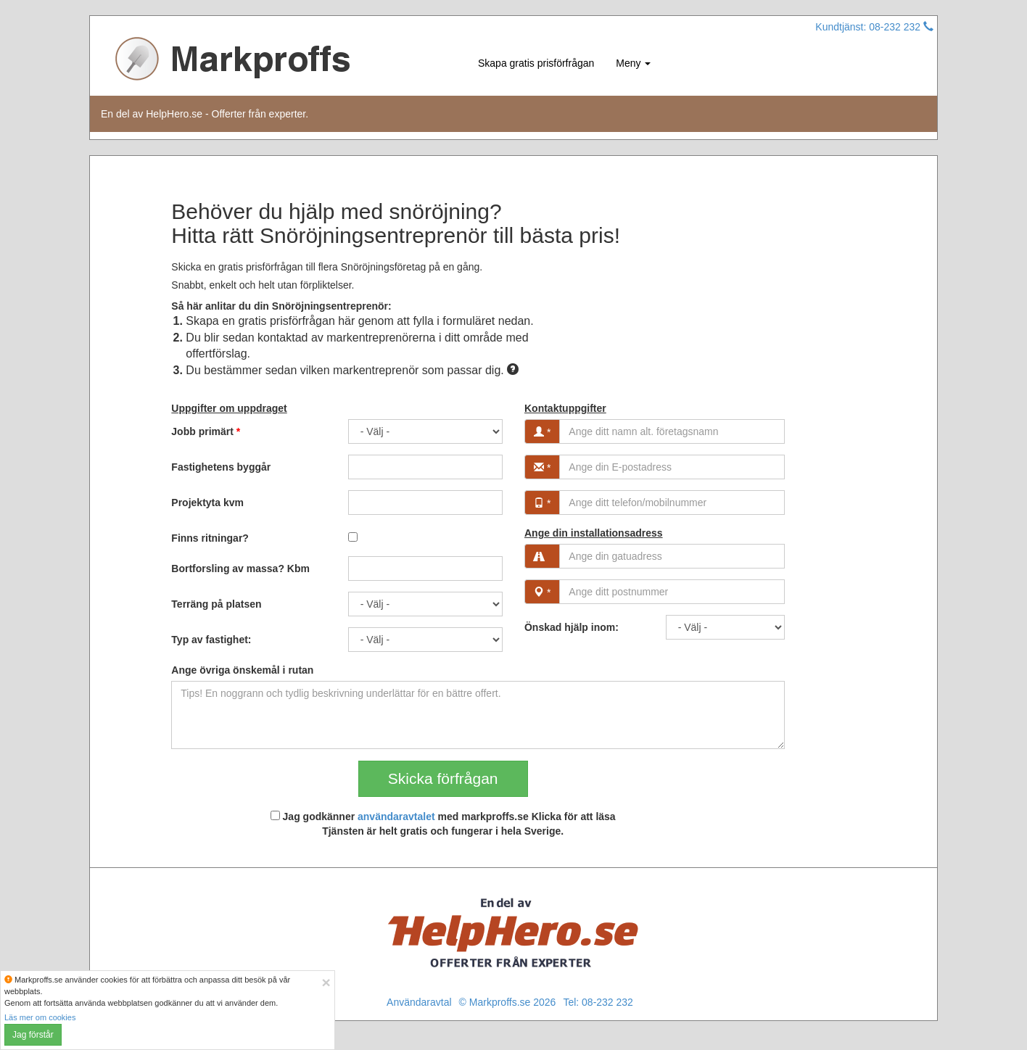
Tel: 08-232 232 (598, 1002)
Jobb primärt (205, 431)
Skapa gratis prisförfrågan (536, 63)
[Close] (326, 982)
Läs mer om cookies (39, 1017)
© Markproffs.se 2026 (507, 1002)
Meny (633, 63)
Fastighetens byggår (221, 467)
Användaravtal (419, 1002)
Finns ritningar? (210, 538)
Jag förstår (33, 1035)
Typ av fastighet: (211, 639)
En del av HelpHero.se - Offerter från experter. (204, 114)
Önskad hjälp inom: (571, 627)
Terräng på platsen (216, 604)
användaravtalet (396, 816)
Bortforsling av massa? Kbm (240, 568)
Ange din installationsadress (593, 533)
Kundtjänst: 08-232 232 (874, 27)
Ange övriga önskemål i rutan (242, 670)
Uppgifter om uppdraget (228, 408)
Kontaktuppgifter (565, 408)
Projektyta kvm (207, 502)
